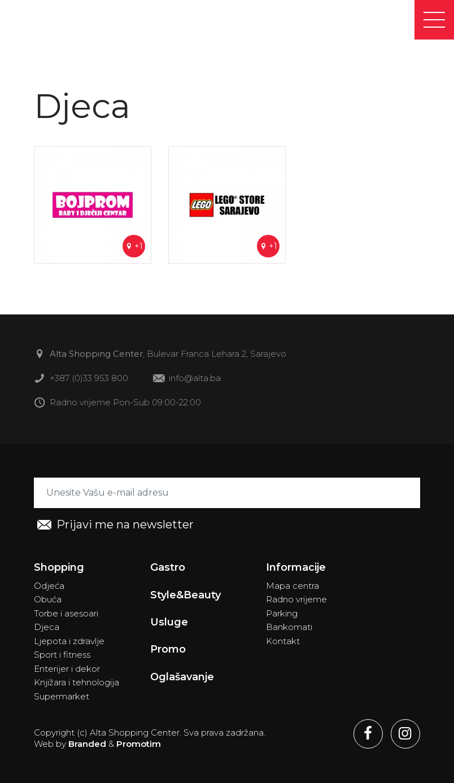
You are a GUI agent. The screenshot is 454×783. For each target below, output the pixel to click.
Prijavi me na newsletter (115, 525)
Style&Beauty (185, 595)
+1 (134, 246)
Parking (282, 613)
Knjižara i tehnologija (76, 682)
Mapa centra (292, 585)
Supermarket (61, 696)
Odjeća (49, 585)
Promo (168, 649)
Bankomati (289, 627)
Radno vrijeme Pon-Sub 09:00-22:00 (117, 403)
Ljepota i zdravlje (69, 641)
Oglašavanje (182, 677)
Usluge (169, 622)
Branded (87, 743)
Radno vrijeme (296, 599)
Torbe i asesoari (66, 613)
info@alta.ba (187, 379)
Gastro (167, 567)
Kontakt (283, 641)
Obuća (48, 599)
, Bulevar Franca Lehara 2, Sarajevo (160, 354)
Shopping (59, 567)
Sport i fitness (62, 654)
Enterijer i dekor (67, 668)
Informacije (296, 567)
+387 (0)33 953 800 (81, 379)
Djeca (46, 627)
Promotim (138, 743)
